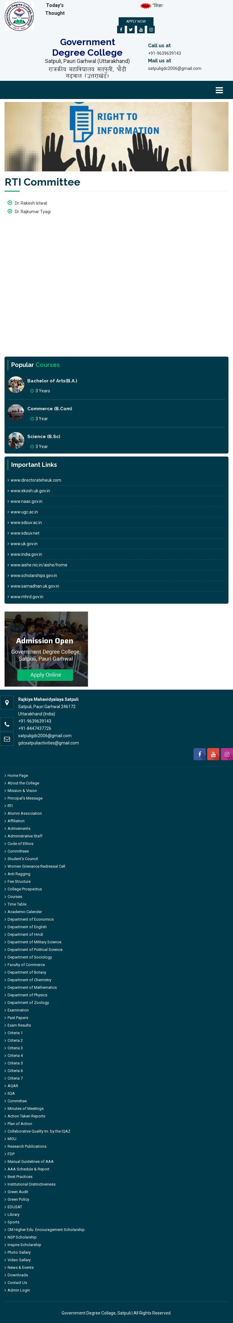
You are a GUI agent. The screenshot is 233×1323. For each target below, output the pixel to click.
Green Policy (18, 1199)
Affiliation (16, 821)
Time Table (17, 904)
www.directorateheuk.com (34, 480)
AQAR (13, 1086)
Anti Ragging (19, 874)
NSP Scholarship (22, 1237)
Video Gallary (19, 1260)
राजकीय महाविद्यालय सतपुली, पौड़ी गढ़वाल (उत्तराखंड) (87, 73)
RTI (10, 805)
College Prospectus (25, 889)
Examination (18, 1010)
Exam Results (19, 1025)
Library (13, 1214)
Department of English (27, 927)
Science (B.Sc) (43, 436)
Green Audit (18, 1191)
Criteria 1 (15, 1033)
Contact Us (17, 1282)
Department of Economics (31, 919)
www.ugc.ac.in (23, 512)
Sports (13, 1222)
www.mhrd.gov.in (25, 596)
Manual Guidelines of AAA (31, 1161)
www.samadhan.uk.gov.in (33, 586)
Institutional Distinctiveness (32, 1184)
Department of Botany (27, 972)
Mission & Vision (22, 790)
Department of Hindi (25, 934)
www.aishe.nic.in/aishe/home (37, 565)
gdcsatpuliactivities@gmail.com (48, 743)
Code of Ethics (20, 843)
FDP (11, 1154)
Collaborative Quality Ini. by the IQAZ (39, 1131)
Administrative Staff (25, 836)
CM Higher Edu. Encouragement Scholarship (46, 1229)
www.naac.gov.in (25, 501)
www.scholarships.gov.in (32, 575)
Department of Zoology (28, 1002)
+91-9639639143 (164, 53)
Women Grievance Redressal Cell (36, 866)
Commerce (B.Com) (49, 408)
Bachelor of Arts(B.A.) (52, 381)
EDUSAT (15, 1207)
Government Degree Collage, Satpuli (96, 1313)
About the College (23, 783)
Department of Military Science (34, 942)
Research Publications (27, 1146)
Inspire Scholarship (24, 1244)
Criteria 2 (15, 1040)
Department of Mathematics (32, 987)
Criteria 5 (15, 1063)
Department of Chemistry (29, 980)
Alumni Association (25, 813)
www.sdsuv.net (23, 533)
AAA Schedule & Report (28, 1169)
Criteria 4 (15, 1055)
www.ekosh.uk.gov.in (29, 490)
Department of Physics (27, 995)
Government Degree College (87, 47)
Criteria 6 (15, 1070)
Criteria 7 (15, 1078)
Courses (15, 896)
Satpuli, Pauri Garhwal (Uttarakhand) (87, 61)
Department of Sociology (30, 957)
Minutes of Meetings (26, 1108)
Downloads (18, 1275)
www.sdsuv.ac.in (25, 522)
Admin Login (19, 1290)
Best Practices (20, 1176)
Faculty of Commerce (26, 964)
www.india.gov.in (25, 554)
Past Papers (18, 1017)
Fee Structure (19, 881)
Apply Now (136, 21)
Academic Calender (25, 911)
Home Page (18, 775)
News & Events (21, 1267)
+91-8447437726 (34, 728)
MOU (12, 1139)
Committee (17, 1101)
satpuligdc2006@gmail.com (174, 68)
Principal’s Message (25, 798)
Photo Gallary (19, 1252)
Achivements (19, 828)
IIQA (11, 1093)
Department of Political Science (35, 949)
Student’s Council (23, 858)
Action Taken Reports (26, 1116)
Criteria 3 (15, 1048)
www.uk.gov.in (23, 543)
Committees (18, 851)
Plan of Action (20, 1123)
